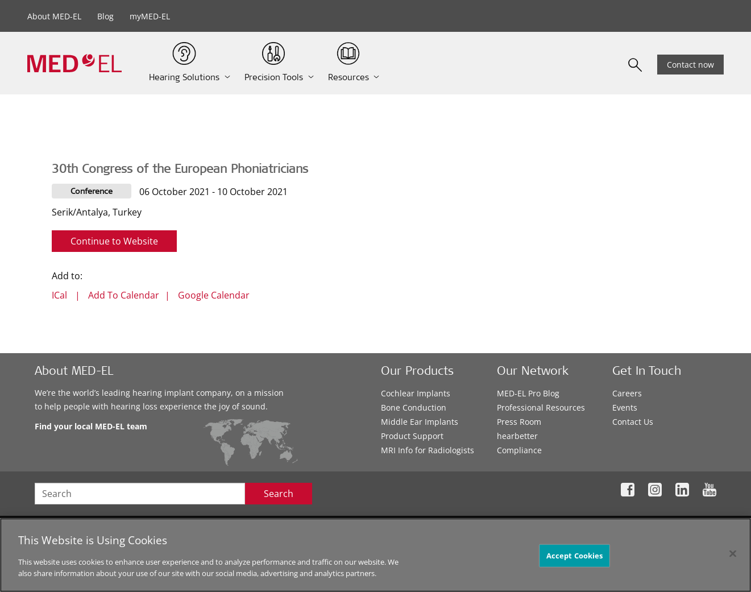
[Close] (732, 556)
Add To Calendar (123, 295)
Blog (105, 16)
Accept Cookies (574, 558)
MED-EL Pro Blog (528, 393)
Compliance (519, 450)
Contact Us (632, 421)
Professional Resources (541, 407)
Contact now (690, 64)
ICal (59, 295)
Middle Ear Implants (419, 421)
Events (624, 407)
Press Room (519, 421)
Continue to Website (114, 241)
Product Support (412, 435)
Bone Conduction (413, 407)
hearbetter (517, 435)
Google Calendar (214, 295)
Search (278, 493)
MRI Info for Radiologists (427, 450)
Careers (627, 393)
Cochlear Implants (415, 393)
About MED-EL (54, 16)
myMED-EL (150, 16)
